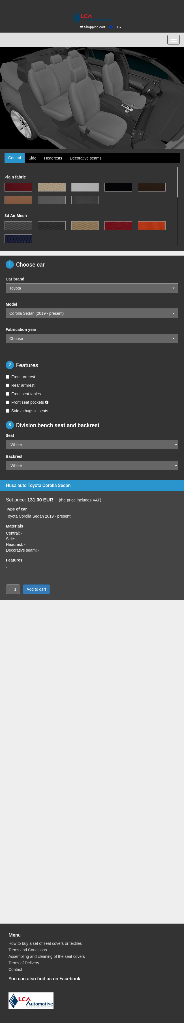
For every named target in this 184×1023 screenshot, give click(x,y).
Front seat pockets (27, 402)
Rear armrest (20, 385)
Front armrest (20, 377)
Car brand (15, 279)
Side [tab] (33, 158)
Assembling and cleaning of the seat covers (46, 956)
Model (11, 304)
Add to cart (36, 589)
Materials (14, 526)
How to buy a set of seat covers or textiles (45, 943)
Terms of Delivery (23, 963)
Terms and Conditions (27, 950)
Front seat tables (23, 394)
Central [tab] (14, 158)
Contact (15, 969)
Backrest (14, 456)
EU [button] (115, 27)
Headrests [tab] (53, 158)
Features (14, 560)
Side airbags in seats (27, 411)
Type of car (16, 509)
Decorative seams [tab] (85, 158)
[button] (92, 288)
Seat (10, 435)
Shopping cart (92, 27)
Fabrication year (21, 329)
